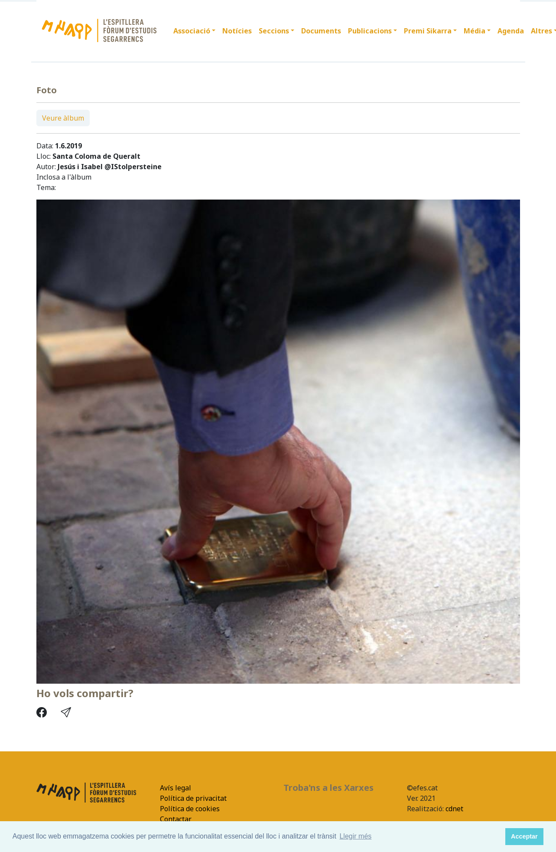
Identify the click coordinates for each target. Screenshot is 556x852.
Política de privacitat (193, 798)
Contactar (176, 819)
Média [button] (474, 31)
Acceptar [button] (524, 836)
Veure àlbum (63, 118)
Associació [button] (191, 31)
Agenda (510, 31)
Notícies (237, 31)
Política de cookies (190, 808)
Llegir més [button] (355, 836)
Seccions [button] (274, 31)
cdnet (453, 808)
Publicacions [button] (370, 31)
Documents (321, 31)
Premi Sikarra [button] (428, 31)
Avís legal (175, 788)
